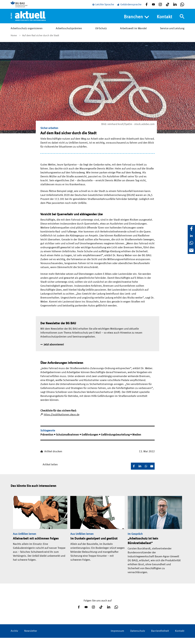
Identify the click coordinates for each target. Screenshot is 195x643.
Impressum (117, 636)
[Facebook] (191, 228)
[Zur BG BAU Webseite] (24, 6)
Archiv (14, 636)
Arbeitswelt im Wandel (133, 32)
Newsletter (30, 636)
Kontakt (164, 20)
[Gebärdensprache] (129, 6)
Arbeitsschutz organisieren (27, 32)
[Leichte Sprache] (103, 6)
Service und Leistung (172, 32)
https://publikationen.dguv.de (61, 419)
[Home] (28, 19)
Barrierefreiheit (160, 636)
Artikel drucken (53, 456)
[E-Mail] (191, 250)
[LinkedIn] (191, 235)
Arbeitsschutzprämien (69, 32)
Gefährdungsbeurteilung (115, 440)
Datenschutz (137, 636)
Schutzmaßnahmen (68, 440)
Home (14, 41)
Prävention (47, 440)
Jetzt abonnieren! (54, 349)
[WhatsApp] (191, 243)
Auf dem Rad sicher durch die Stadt (40, 41)
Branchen (136, 21)
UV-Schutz (101, 32)
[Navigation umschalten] (182, 20)
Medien (136, 440)
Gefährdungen (90, 440)
